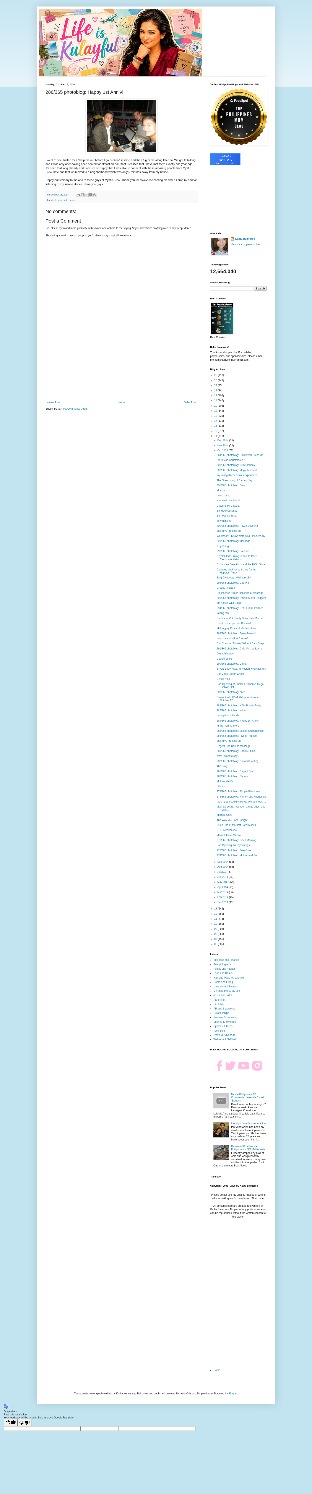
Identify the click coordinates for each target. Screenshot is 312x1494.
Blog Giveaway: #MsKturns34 (234, 577)
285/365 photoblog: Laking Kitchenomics (240, 730)
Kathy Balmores (245, 238)
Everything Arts (222, 964)
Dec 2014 (223, 440)
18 (216, 415)
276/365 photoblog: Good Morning (236, 840)
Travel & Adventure (224, 1035)
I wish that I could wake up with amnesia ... (241, 801)
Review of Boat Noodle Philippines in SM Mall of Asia (248, 1148)
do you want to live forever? (233, 638)
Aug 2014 (223, 866)
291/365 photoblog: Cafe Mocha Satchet (240, 648)
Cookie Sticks (224, 658)
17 (216, 420)
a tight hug (223, 546)
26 (216, 375)
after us (221, 490)
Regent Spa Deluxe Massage (233, 746)
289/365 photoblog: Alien (231, 692)
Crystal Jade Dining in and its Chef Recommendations (237, 558)
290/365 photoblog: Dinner (232, 663)
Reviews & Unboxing (225, 1017)
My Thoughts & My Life (226, 990)
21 (216, 400)
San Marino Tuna (226, 515)
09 (216, 928)
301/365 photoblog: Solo (231, 485)
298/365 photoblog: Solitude (233, 551)
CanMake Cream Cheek (231, 673)
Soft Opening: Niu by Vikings (233, 845)
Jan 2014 (223, 902)
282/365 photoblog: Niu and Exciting (237, 761)
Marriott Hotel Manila (229, 835)
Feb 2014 (223, 897)
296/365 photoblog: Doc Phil (233, 582)
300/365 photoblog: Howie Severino (237, 525)
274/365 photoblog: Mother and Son (237, 855)
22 (216, 395)
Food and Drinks (222, 973)
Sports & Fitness (222, 1026)
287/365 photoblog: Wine (231, 710)
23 (216, 390)
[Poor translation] (24, 1422)
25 (216, 380)
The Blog (222, 766)
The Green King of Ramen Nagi (235, 480)
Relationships (221, 1012)
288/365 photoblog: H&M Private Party (239, 705)
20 (216, 405)
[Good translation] (11, 1422)
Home (122, 402)
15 (216, 431)
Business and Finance (226, 959)
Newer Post (53, 402)
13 (216, 908)
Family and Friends (65, 200)
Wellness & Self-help (225, 1039)
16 (216, 425)
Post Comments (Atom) (74, 408)
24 (216, 385)
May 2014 (223, 881)
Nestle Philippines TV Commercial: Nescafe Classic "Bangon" (248, 1097)
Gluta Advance (225, 653)
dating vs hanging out (229, 530)
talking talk (223, 613)
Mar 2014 (223, 892)
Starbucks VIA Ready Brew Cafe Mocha (240, 618)
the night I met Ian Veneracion (248, 1123)
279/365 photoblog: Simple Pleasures (238, 791)
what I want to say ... (228, 755)
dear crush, (223, 495)
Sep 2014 (223, 861)
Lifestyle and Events (225, 986)
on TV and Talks (222, 995)
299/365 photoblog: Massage (233, 541)
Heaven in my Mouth (228, 500)
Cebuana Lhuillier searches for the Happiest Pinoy (236, 571)
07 (216, 939)
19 (216, 410)
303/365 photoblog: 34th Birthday (236, 465)
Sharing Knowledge (224, 1021)
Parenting (218, 999)
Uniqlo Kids (223, 678)
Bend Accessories (227, 510)
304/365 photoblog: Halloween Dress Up (240, 455)
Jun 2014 (223, 877)
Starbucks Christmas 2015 (232, 460)
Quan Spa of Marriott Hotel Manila (236, 825)
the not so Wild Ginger (229, 602)
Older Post (190, 402)
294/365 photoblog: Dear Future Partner (240, 608)
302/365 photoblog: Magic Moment (237, 470)
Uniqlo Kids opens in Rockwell (234, 623)
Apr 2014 (223, 887)
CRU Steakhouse (227, 830)
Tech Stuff (219, 1030)
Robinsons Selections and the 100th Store (241, 564)
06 (216, 944)
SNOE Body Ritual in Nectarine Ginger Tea (241, 668)
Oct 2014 (223, 450)
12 (216, 913)
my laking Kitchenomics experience (237, 475)
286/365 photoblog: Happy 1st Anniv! (238, 720)
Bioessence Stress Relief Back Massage (240, 592)
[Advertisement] (121, 365)
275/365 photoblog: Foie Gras (234, 850)
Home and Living (223, 982)
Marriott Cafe (224, 814)
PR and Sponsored (224, 1008)
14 (216, 436)
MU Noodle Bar (225, 781)
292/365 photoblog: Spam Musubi (236, 633)
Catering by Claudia (228, 505)
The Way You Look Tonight (232, 820)
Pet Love (218, 1004)
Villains (221, 786)
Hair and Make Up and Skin (229, 977)
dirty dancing (224, 520)
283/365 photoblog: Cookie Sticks (236, 751)
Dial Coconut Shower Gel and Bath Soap (240, 643)
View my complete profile (245, 244)
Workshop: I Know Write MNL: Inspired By (241, 536)
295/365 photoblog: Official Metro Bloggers (241, 597)
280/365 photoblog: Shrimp (232, 776)
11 (216, 918)
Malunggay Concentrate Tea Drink (236, 628)
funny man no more (228, 725)
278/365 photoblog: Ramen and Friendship (241, 796)
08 (216, 933)
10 (216, 923)
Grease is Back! (226, 587)
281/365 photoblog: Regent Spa (235, 771)
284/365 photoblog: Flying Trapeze (237, 735)
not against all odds (228, 715)
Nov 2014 (223, 445)
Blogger (232, 1393)
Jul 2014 (222, 871)
